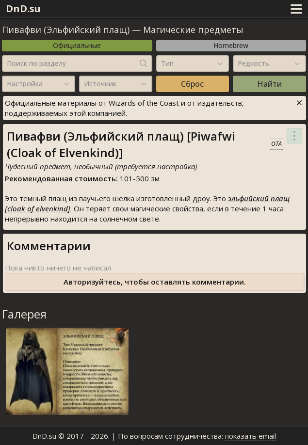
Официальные (77, 45)
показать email (250, 436)
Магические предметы (193, 29)
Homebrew (230, 45)
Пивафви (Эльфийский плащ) (66, 29)
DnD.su (23, 8)
